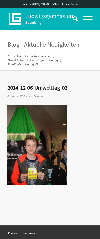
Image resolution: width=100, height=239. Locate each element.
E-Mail (55, 4)
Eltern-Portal (70, 4)
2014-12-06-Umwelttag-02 (37, 87)
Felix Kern (39, 96)
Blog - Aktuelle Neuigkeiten (43, 44)
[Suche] (72, 19)
